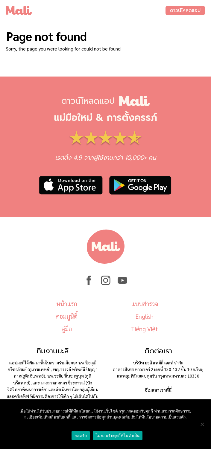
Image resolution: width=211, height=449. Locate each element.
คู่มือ (66, 329)
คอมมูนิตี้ (67, 316)
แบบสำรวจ (144, 304)
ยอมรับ (81, 435)
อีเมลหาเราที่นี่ (158, 390)
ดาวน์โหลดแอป (185, 10)
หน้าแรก (66, 304)
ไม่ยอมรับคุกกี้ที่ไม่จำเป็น (117, 435)
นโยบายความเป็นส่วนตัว (165, 417)
